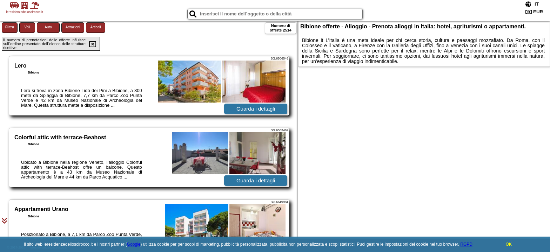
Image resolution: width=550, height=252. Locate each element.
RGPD (466, 244)
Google (134, 244)
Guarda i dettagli (255, 109)
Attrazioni (73, 27)
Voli (27, 27)
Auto (48, 27)
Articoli (95, 27)
